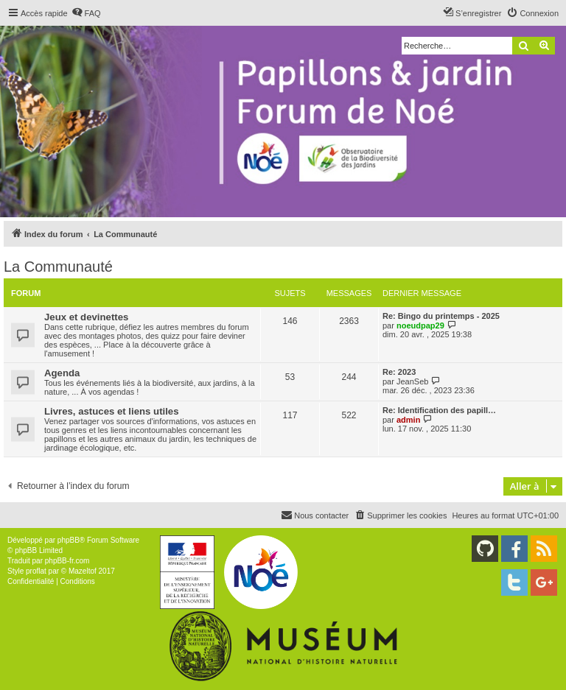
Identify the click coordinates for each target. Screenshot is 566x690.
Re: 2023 (399, 371)
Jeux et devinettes (86, 317)
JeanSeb (412, 381)
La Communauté (58, 266)
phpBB (68, 540)
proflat (36, 571)
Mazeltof (83, 571)
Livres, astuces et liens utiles (111, 411)
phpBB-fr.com (67, 561)
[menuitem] (86, 13)
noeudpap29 (420, 325)
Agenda (62, 373)
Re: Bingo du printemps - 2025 (441, 315)
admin (408, 419)
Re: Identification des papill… (439, 410)
